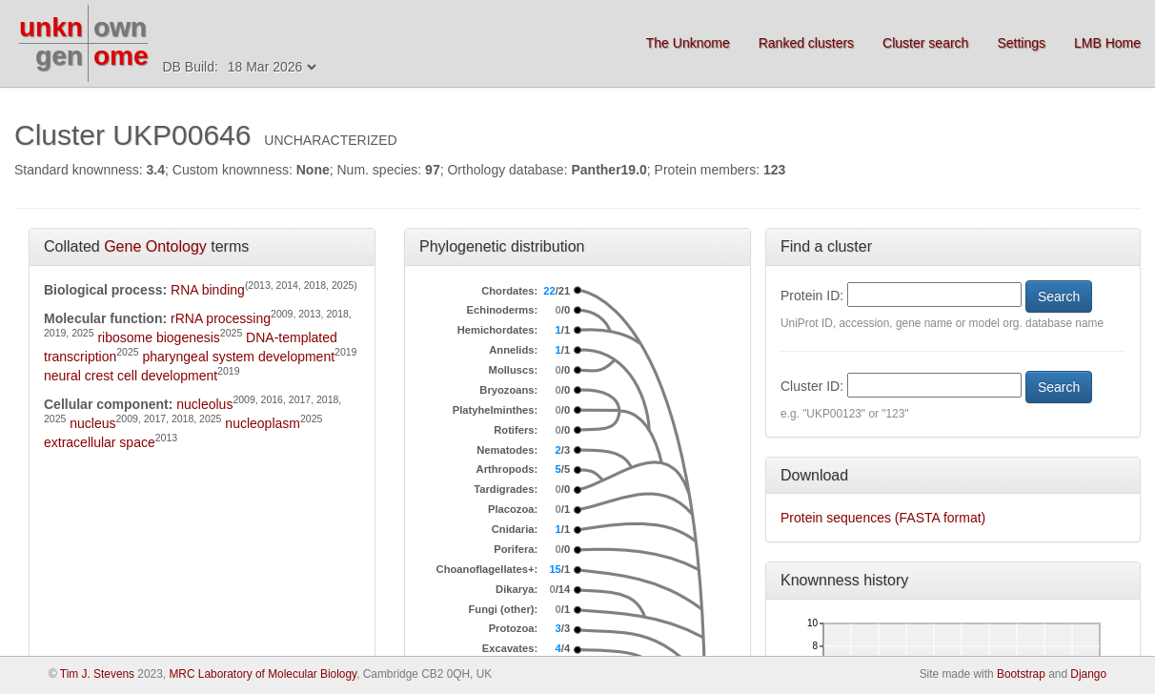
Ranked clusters (806, 43)
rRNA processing (221, 318)
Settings (1021, 43)
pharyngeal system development (239, 356)
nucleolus (204, 404)
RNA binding (208, 289)
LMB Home (1107, 43)
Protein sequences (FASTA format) (882, 517)
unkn (51, 27)
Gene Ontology (155, 246)
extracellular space (99, 442)
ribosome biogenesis (158, 337)
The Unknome (688, 43)
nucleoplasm (262, 423)
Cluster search (925, 43)
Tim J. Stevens (97, 674)
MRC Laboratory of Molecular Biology (262, 674)
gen (59, 56)
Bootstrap (1021, 674)
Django (1088, 674)
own (120, 27)
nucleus (92, 423)
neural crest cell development (130, 375)
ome (121, 56)
